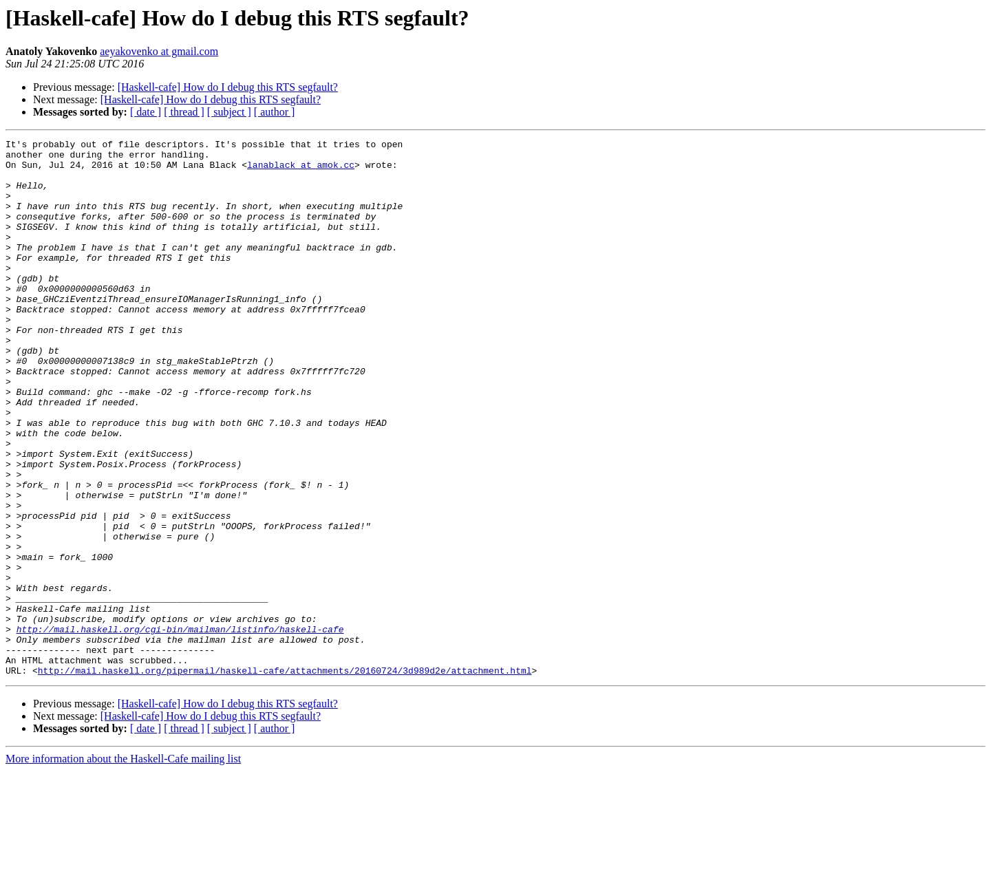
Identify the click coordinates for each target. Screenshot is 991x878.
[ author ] (274, 112)
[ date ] (145, 112)
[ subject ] (229, 112)
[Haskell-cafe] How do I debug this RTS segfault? (228, 87)
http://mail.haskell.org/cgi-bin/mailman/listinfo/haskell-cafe (180, 728)
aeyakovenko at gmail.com (159, 51)
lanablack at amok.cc (300, 170)
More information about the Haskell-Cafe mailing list (123, 866)
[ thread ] (184, 112)
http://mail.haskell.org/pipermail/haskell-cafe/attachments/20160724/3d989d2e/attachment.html (285, 777)
